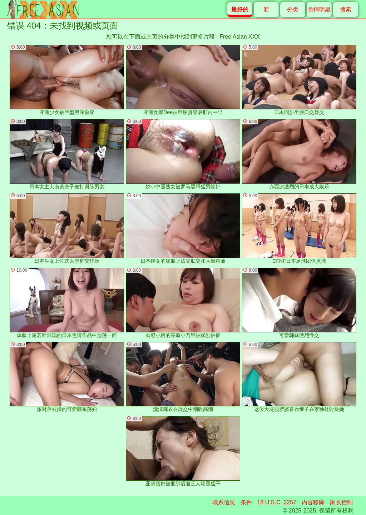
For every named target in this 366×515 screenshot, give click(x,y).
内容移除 (313, 502)
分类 (292, 9)
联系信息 (223, 502)
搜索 (345, 9)
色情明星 (319, 9)
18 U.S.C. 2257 (276, 502)
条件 (246, 502)
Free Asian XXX (239, 37)
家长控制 (341, 502)
